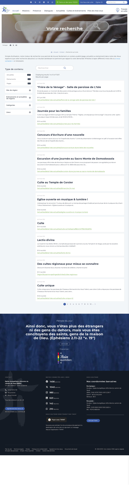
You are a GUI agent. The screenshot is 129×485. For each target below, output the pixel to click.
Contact (38, 480)
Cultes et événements (76, 11)
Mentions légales (19, 479)
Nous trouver (12, 425)
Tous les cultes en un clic (13, 430)
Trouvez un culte (121, 10)
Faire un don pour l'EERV (67, 2)
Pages (19, 84)
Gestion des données (48, 480)
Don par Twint (93, 450)
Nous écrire (11, 422)
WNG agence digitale (118, 479)
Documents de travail (71, 479)
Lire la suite (64, 373)
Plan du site (8, 479)
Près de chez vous (95, 11)
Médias (28, 479)
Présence (37, 11)
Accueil (15, 11)
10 (94, 333)
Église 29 (99, 2)
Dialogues (48, 11)
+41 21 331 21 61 (12, 420)
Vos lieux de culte (86, 2)
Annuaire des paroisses (11, 480)
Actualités (60, 11)
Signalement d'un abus (14, 439)
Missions (25, 11)
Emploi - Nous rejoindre (27, 480)
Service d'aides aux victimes (14, 442)
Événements (19, 79)
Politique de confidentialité (39, 479)
